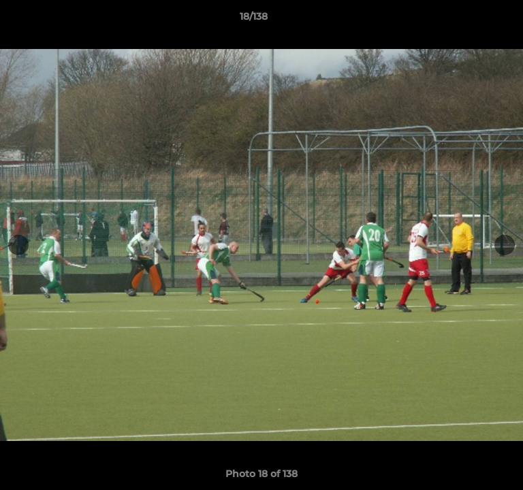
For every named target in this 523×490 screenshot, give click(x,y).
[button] (474, 20)
